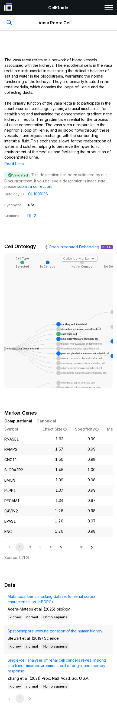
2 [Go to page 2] (30, 540)
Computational (18, 413)
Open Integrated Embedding (74, 239)
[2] (35, 208)
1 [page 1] (20, 540)
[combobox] (79, 251)
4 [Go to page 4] (51, 540)
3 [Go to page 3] (40, 540)
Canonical (46, 413)
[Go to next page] (91, 539)
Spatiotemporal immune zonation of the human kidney (55, 623)
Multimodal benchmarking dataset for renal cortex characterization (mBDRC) (51, 591)
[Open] (93, 251)
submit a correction (34, 178)
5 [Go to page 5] (61, 540)
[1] (29, 208)
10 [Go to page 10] (81, 540)
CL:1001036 (38, 186)
